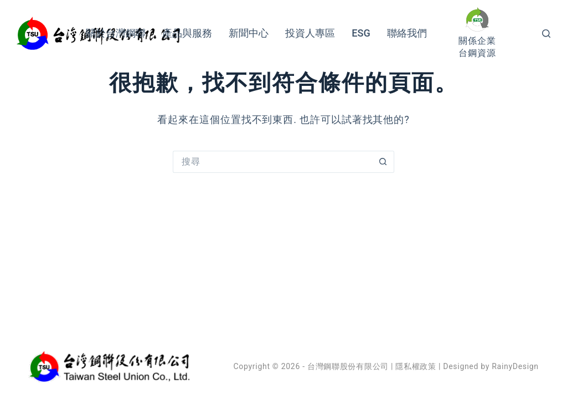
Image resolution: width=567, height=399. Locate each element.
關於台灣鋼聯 (116, 33)
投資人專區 (310, 33)
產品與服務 (187, 33)
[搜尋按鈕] (383, 162)
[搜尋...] (272, 162)
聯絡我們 (407, 33)
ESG (361, 33)
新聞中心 (249, 33)
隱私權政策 (415, 366)
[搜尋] (546, 33)
